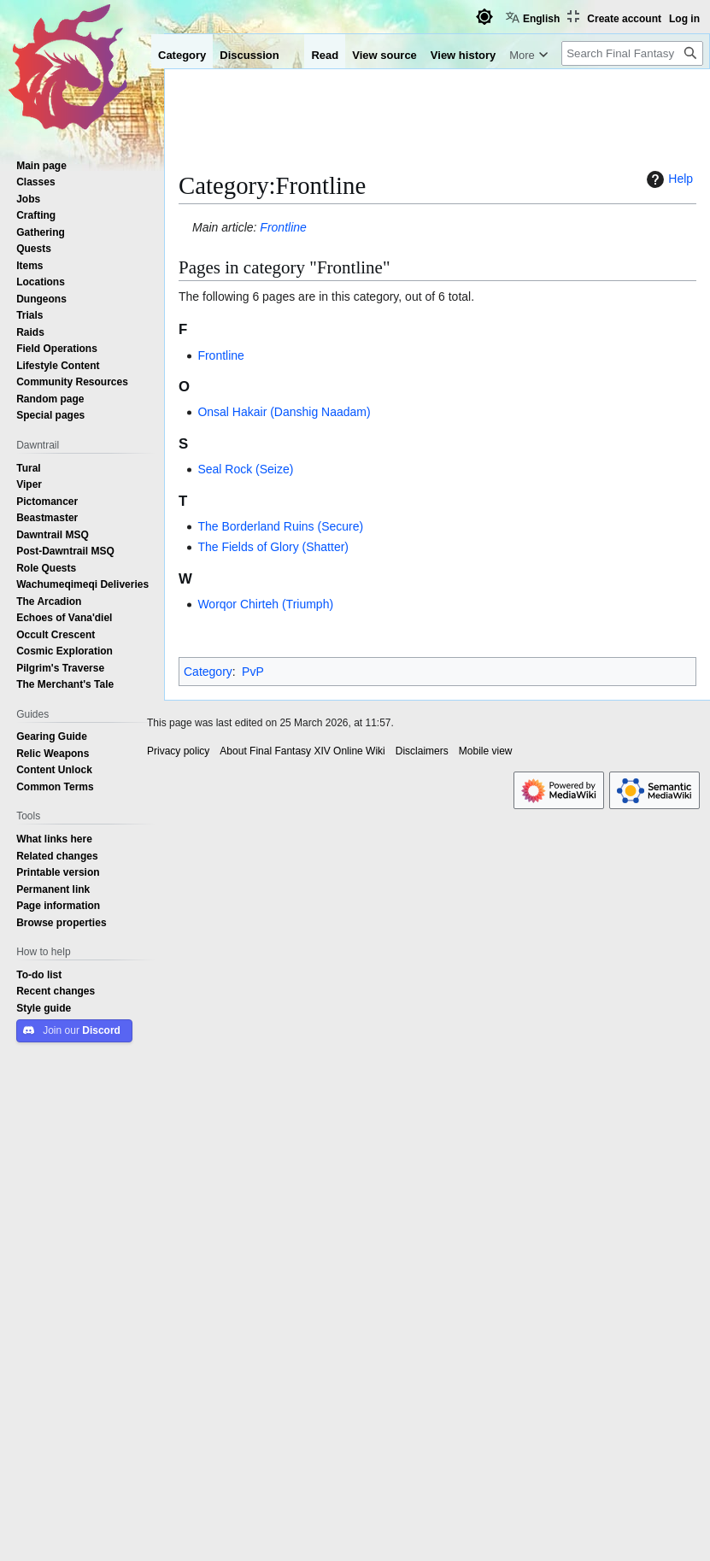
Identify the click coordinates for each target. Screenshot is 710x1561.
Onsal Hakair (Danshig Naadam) (283, 412)
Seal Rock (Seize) (245, 469)
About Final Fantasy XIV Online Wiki (302, 751)
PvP (253, 671)
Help (668, 179)
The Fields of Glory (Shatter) (273, 547)
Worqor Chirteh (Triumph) (265, 604)
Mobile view (486, 751)
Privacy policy (178, 751)
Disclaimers (422, 751)
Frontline (283, 227)
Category (208, 671)
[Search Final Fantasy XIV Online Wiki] (632, 53)
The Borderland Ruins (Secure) (280, 526)
